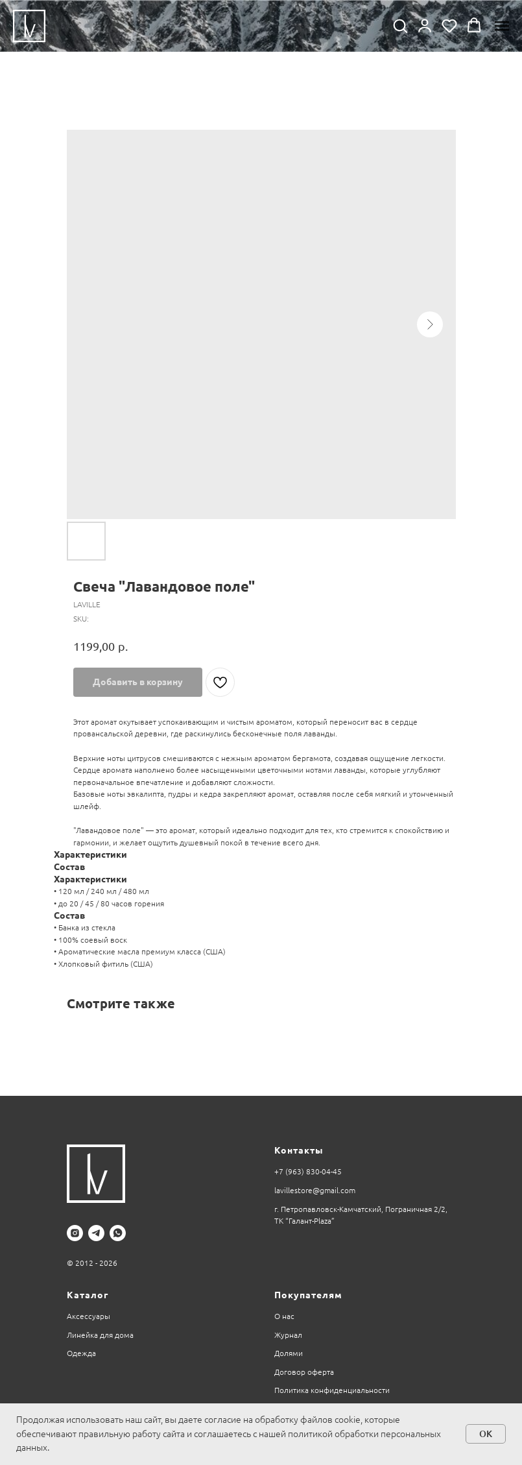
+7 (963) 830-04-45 (308, 1171)
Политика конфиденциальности (332, 1390)
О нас (284, 1316)
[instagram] (75, 1233)
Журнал (288, 1335)
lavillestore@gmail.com (314, 1190)
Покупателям (308, 1295)
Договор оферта (304, 1372)
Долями (288, 1353)
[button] (400, 25)
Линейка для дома (100, 1335)
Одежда (81, 1353)
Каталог (87, 1295)
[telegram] (96, 1233)
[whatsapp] (118, 1233)
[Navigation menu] (502, 25)
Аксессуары (88, 1316)
